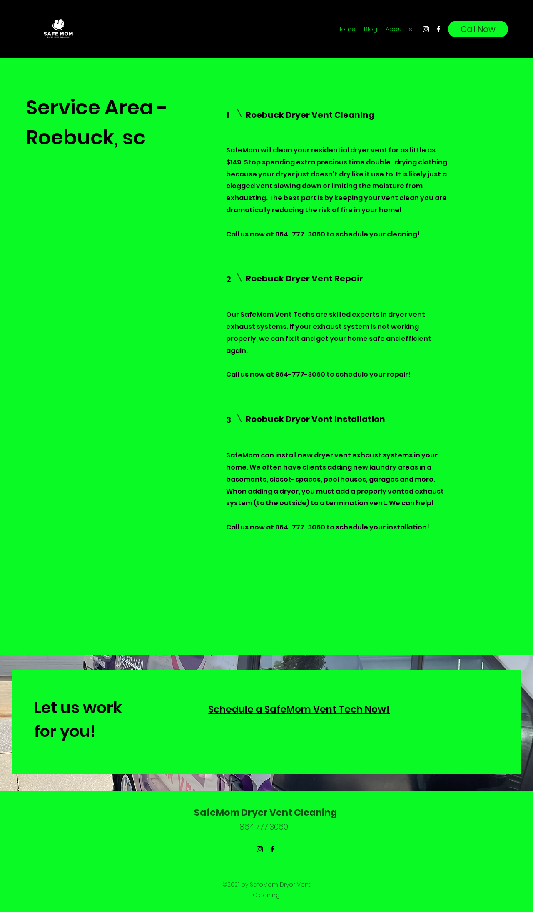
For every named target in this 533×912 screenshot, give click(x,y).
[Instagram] (426, 29)
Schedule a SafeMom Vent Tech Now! (299, 709)
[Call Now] (478, 29)
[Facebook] (438, 29)
